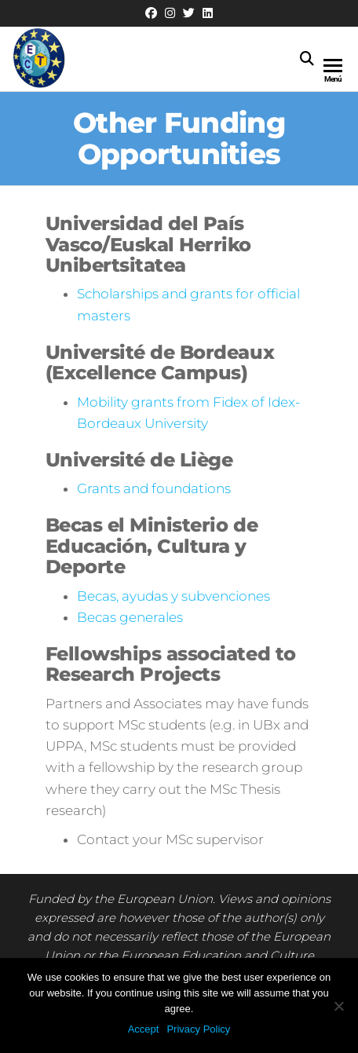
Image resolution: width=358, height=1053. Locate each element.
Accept (143, 1029)
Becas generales (130, 617)
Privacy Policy (198, 1029)
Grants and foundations (154, 488)
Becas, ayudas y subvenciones (173, 596)
